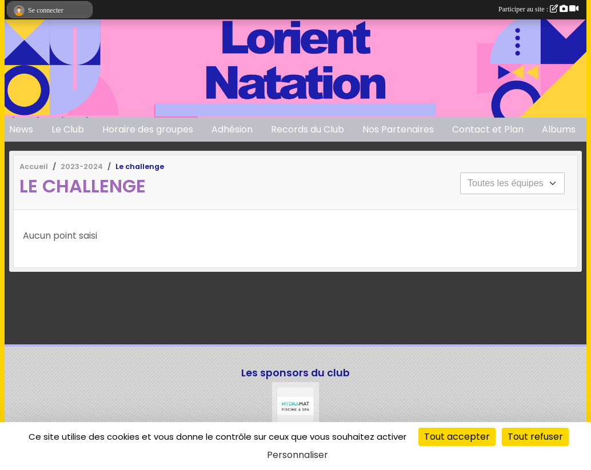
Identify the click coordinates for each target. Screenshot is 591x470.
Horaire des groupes (147, 129)
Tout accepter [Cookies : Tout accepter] (457, 436)
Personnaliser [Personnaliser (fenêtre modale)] (297, 454)
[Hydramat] (296, 405)
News (21, 129)
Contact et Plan (488, 129)
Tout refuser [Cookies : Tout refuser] (535, 436)
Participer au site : (538, 9)
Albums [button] (559, 129)
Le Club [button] (67, 129)
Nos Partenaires (398, 129)
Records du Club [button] (307, 129)
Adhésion (232, 129)
